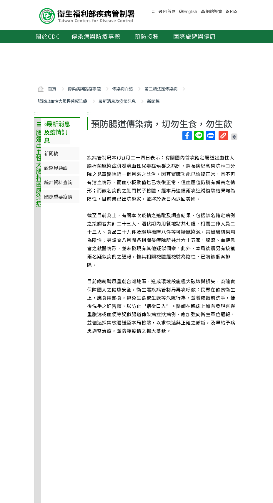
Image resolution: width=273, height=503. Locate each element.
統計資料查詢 (58, 182)
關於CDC (48, 36)
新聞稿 (153, 101)
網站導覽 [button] (214, 11)
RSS (233, 11)
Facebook (187, 135)
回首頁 (169, 11)
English (190, 11)
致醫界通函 (56, 167)
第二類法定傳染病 (160, 88)
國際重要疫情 (58, 196)
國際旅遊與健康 (194, 36)
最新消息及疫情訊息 (117, 101)
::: (36, 113)
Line (199, 135)
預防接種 (146, 36)
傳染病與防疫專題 (95, 36)
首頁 (52, 88)
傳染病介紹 (122, 88)
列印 (210, 135)
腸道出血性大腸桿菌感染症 (62, 101)
